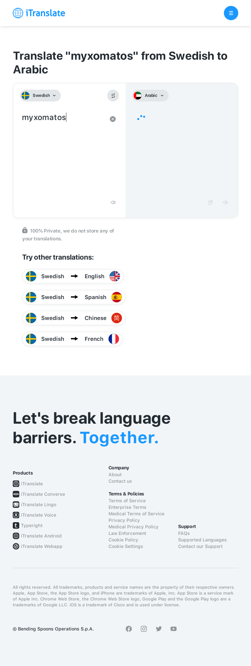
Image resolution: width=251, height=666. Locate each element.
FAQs (184, 533)
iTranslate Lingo (38, 504)
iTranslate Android (41, 535)
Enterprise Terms (127, 507)
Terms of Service (127, 500)
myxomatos (63, 153)
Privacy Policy (124, 520)
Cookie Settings (126, 546)
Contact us (120, 481)
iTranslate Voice (38, 515)
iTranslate (32, 483)
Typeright (31, 525)
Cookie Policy (123, 539)
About (115, 474)
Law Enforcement (127, 533)
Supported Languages (202, 539)
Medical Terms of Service (136, 513)
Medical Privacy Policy (134, 526)
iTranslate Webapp (41, 546)
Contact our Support (200, 546)
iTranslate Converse (43, 494)
